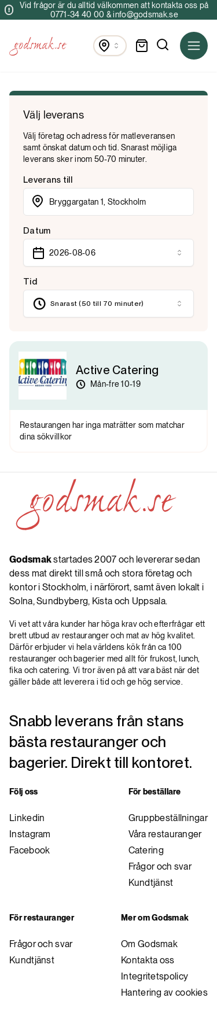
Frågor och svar (160, 866)
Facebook (29, 850)
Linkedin (27, 817)
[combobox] (110, 45)
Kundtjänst (151, 882)
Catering (146, 850)
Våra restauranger (165, 834)
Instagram (30, 834)
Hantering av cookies (164, 992)
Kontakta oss (148, 960)
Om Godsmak (149, 943)
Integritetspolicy (154, 976)
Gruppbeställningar (168, 817)
